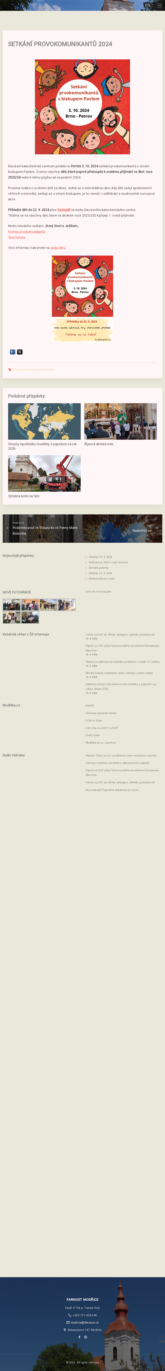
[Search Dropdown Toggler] (149, 5)
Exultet (90, 705)
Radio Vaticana (13, 755)
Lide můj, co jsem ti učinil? (102, 728)
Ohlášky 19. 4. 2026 (100, 557)
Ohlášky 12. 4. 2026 (100, 573)
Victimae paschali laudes (101, 713)
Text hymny (17, 237)
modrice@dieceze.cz (85, 1322)
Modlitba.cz (11, 705)
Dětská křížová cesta (101, 578)
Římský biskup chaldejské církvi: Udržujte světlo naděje (119, 673)
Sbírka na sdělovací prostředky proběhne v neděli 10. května (123, 661)
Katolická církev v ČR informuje (26, 634)
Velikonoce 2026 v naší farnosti (108, 562)
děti (39, 369)
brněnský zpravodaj (24, 369)
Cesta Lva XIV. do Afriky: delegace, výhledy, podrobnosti (120, 634)
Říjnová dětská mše (98, 444)
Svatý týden (93, 735)
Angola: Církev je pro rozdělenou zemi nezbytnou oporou (121, 755)
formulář (63, 210)
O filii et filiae (94, 720)
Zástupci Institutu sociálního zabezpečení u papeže (118, 763)
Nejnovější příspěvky (18, 556)
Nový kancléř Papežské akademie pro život (112, 790)
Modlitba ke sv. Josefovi (101, 742)
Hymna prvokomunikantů (26, 232)
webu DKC (58, 248)
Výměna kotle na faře (23, 496)
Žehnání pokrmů (99, 567)
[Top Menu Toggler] (159, 5)
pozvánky (48, 369)
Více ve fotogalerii (99, 592)
